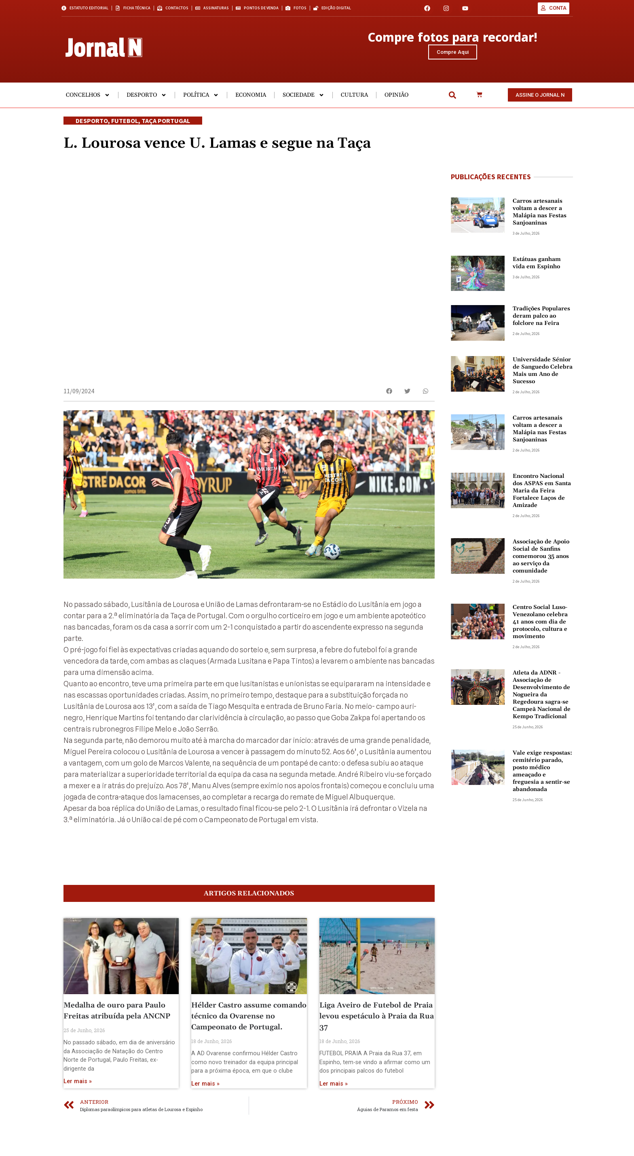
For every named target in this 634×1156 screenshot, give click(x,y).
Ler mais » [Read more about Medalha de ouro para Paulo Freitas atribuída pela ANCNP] (77, 1104)
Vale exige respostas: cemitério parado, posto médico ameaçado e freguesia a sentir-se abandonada (542, 777)
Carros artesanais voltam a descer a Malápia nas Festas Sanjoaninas (539, 218)
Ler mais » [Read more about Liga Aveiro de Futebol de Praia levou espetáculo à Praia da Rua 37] (333, 1106)
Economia (250, 101)
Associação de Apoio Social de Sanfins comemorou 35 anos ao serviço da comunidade (541, 562)
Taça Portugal (166, 127)
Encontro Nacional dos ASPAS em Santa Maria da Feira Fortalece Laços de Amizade (542, 497)
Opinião (396, 101)
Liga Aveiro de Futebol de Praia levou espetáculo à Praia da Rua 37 (376, 1039)
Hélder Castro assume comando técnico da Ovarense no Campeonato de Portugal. (248, 1039)
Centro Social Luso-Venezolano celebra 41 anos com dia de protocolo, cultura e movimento (540, 628)
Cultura (354, 101)
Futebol (124, 127)
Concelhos (88, 101)
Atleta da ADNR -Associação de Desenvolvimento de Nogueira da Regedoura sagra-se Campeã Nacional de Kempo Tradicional (542, 700)
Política (201, 101)
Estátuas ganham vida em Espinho (537, 269)
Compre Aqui (453, 55)
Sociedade (303, 101)
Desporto (147, 101)
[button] (452, 101)
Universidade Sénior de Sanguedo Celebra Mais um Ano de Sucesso (543, 376)
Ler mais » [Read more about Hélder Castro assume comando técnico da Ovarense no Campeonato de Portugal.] (205, 1106)
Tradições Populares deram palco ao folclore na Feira (541, 322)
